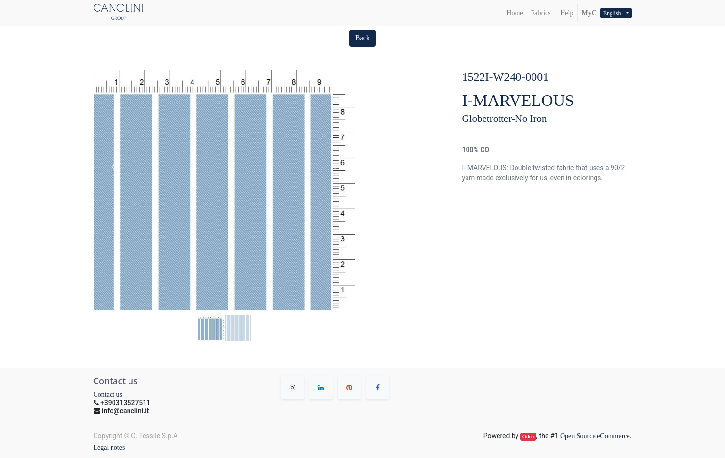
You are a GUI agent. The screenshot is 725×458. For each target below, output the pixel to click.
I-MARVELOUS (518, 100)
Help (566, 13)
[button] (362, 38)
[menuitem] (514, 13)
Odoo (528, 436)
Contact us (108, 394)
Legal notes (109, 447)
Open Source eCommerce (595, 436)
